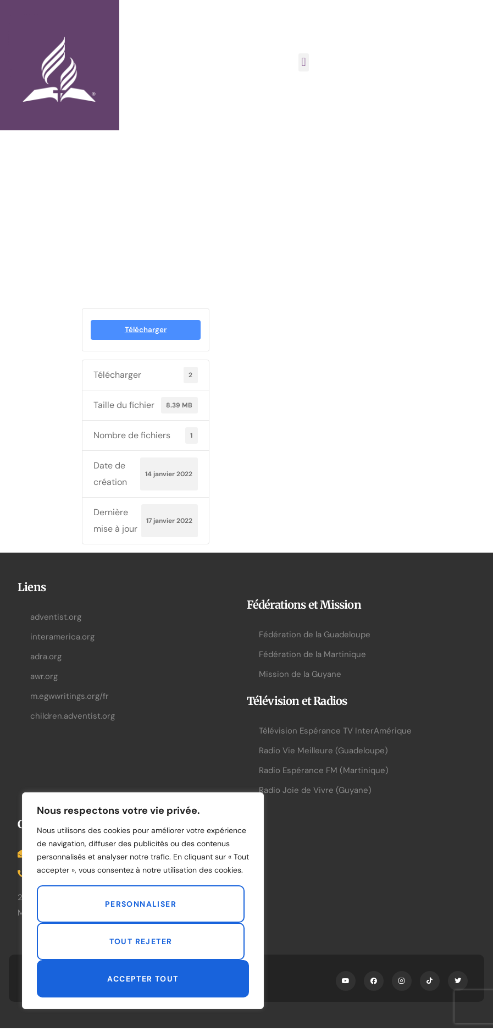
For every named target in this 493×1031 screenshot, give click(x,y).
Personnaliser (140, 904)
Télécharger (146, 329)
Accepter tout (142, 979)
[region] (143, 900)
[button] (303, 62)
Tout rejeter (141, 941)
